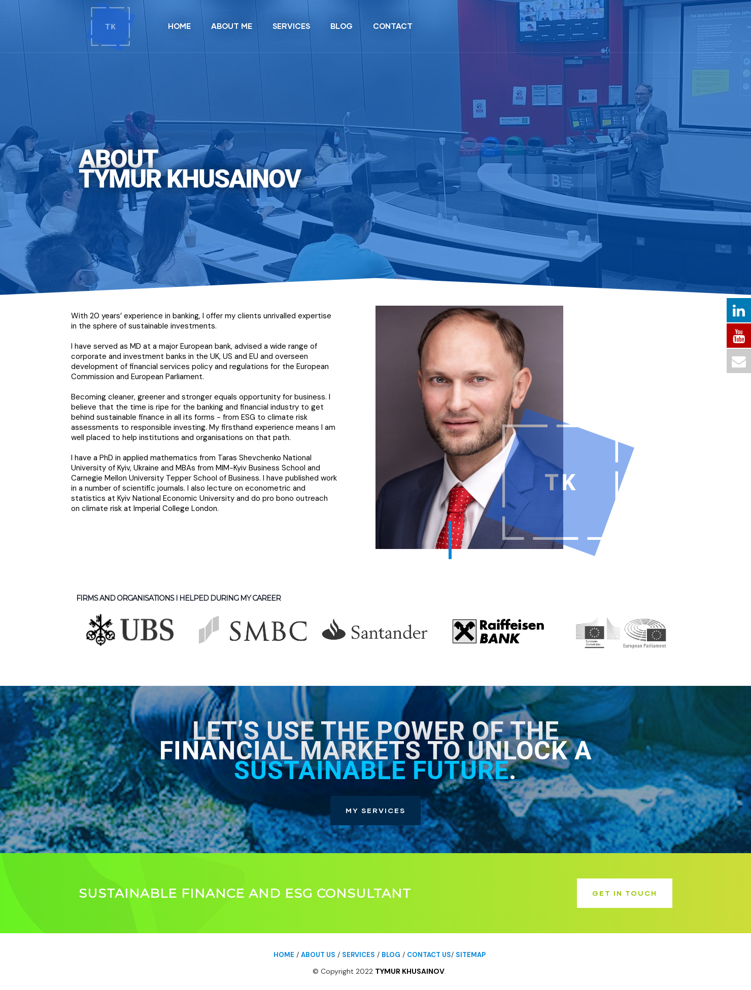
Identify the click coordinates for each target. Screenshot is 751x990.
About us (318, 954)
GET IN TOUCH (624, 893)
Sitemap (471, 954)
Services (358, 954)
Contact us (429, 954)
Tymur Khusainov (410, 971)
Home (284, 954)
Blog (391, 954)
